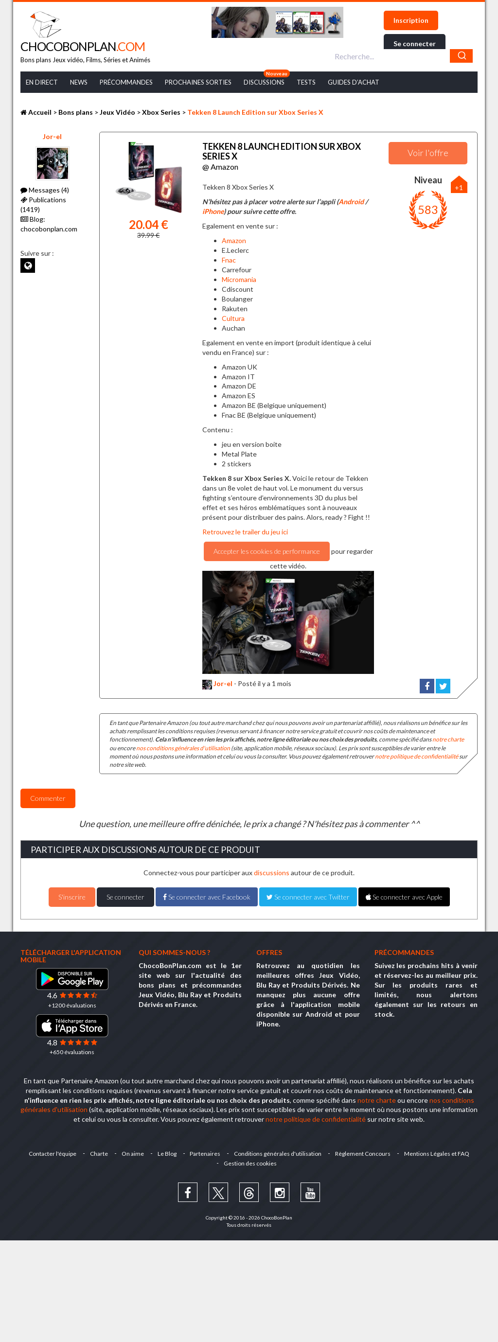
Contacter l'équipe (52, 1153)
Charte (99, 1153)
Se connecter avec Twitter (308, 897)
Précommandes (126, 82)
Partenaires (205, 1153)
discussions (271, 872)
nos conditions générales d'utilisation (183, 747)
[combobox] (402, 56)
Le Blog (167, 1153)
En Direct (42, 82)
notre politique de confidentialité (416, 756)
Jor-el (52, 136)
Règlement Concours (363, 1153)
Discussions (264, 82)
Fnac (229, 260)
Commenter (48, 798)
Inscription (410, 20)
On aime (133, 1153)
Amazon (234, 240)
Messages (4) (44, 190)
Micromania (239, 279)
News (79, 82)
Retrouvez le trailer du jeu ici (245, 532)
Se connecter (414, 43)
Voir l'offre (428, 152)
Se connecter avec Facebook (206, 897)
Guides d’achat (353, 82)
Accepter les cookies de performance (266, 551)
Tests (306, 82)
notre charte (448, 739)
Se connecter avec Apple (404, 897)
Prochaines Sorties (198, 82)
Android (351, 201)
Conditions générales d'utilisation (278, 1153)
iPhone (213, 211)
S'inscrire (72, 897)
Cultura (233, 318)
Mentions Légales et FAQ (437, 1153)
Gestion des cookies (250, 1163)
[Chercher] (461, 56)
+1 (459, 187)
